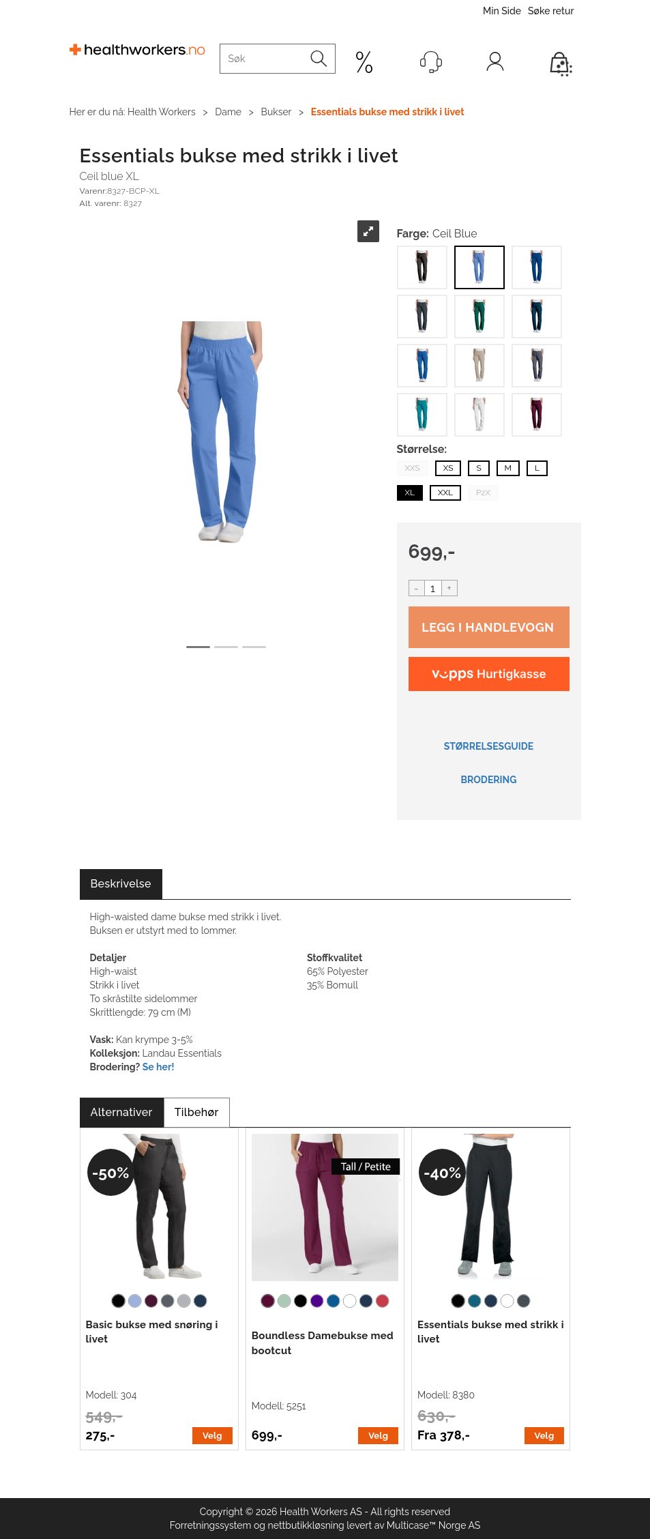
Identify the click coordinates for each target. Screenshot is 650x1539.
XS (448, 468)
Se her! (159, 1066)
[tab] (121, 884)
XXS (412, 468)
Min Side (502, 10)
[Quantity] (433, 588)
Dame (228, 111)
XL (410, 492)
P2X (483, 492)
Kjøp (489, 627)
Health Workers (162, 111)
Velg (212, 1436)
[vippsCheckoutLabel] (489, 674)
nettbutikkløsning (306, 1525)
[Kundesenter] (431, 62)
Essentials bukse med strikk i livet (387, 111)
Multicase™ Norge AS (434, 1525)
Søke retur (551, 10)
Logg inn (495, 65)
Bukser (276, 111)
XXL (445, 492)
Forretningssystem (211, 1525)
